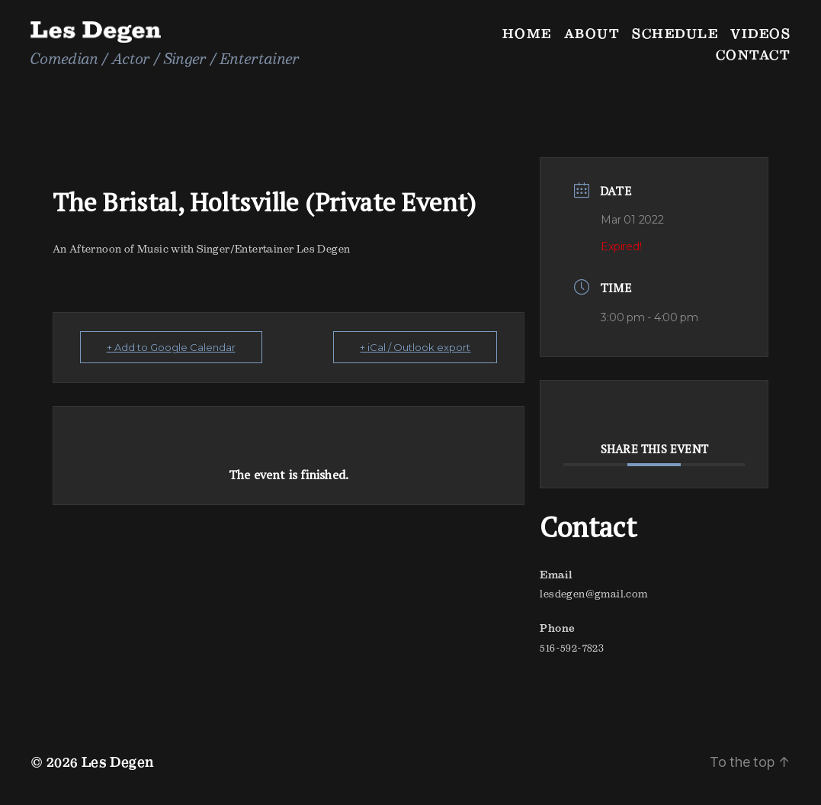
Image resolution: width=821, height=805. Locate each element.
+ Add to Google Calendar (171, 347)
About (592, 33)
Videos (760, 33)
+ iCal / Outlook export (415, 347)
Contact (753, 54)
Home (527, 33)
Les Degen (118, 762)
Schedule (675, 33)
